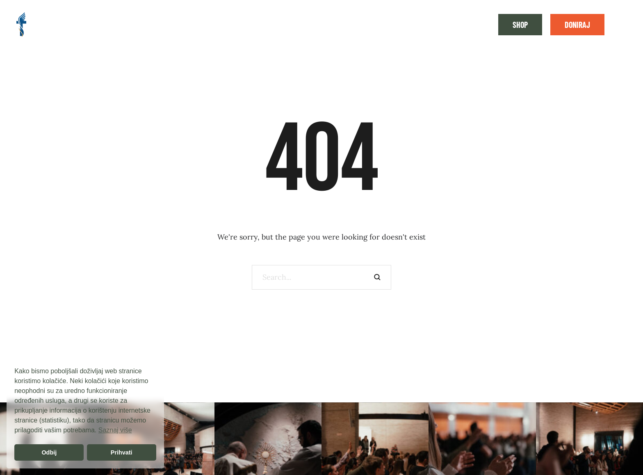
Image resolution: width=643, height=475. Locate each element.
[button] (520, 24)
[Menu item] (60, 24)
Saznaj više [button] (115, 430)
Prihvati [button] (121, 452)
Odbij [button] (49, 452)
